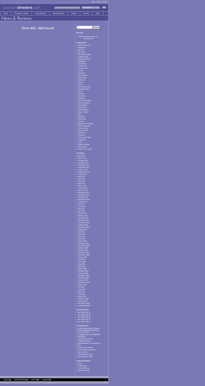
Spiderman (82, 133)
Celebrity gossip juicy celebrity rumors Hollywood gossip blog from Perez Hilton (88, 330)
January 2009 (83, 250)
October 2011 (83, 197)
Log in (80, 363)
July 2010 (81, 232)
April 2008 (81, 266)
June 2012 (82, 179)
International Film (84, 87)
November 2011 (84, 195)
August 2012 (82, 174)
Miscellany (82, 96)
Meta (80, 91)
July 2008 (81, 259)
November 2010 (84, 223)
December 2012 (84, 165)
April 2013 (81, 156)
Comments (84, 368)
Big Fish (81, 50)
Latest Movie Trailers (85, 347)
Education (81, 73)
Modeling (81, 98)
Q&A (79, 114)
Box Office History (84, 54)
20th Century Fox (84, 45)
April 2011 (81, 211)
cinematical (82, 64)
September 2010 (84, 227)
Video (80, 142)
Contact (105, 2)
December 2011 (84, 193)
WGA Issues (82, 147)
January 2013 (83, 163)
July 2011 (81, 204)
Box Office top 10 (84, 312)
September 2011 (84, 200)
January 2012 (83, 190)
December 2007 (84, 276)
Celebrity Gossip (84, 59)
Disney (80, 71)
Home (6, 13)
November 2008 (84, 255)
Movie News (82, 107)
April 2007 (81, 294)
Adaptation (82, 48)
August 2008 (82, 257)
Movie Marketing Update (87, 350)
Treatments (82, 140)
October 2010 (83, 225)
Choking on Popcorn (85, 339)
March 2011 (82, 213)
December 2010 (84, 220)
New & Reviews (59, 13)
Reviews (81, 121)
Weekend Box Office (85, 357)
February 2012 (83, 188)
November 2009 (84, 246)
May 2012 (81, 181)
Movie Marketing (84, 103)
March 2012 (82, 186)
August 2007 (82, 285)
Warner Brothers (84, 144)
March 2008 (82, 269)
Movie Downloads (84, 101)
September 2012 (84, 172)
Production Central (22, 13)
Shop (98, 13)
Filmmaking (82, 78)
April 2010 (81, 239)
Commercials (82, 68)
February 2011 (83, 216)
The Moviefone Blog (85, 354)
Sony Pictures (83, 131)
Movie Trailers (83, 112)
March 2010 (82, 241)
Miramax (81, 94)
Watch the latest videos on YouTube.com (88, 37)
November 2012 (84, 167)
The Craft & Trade (84, 137)
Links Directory (40, 13)
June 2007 (82, 289)
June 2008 (82, 262)
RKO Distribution (84, 126)
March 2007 (82, 296)
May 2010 (81, 236)
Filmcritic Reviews (84, 341)
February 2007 (83, 299)
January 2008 (83, 273)
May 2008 (81, 264)
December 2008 (84, 253)
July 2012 (81, 176)
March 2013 (82, 158)
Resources (82, 119)
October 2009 (83, 248)
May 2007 (81, 292)
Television (81, 135)
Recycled (81, 117)
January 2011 (83, 218)
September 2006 (84, 306)
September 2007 (84, 283)
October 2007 (83, 280)
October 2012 (83, 170)
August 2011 (82, 202)
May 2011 (81, 209)
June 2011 (82, 206)
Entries (82, 366)
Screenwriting (83, 128)
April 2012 (81, 183)
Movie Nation (82, 105)
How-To (81, 84)
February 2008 (83, 271)
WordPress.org (83, 370)
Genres (80, 82)
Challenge (81, 61)
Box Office (81, 52)
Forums (86, 13)
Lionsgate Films (83, 89)
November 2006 (84, 303)
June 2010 (82, 234)
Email (99, 2)
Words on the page (85, 149)
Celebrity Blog (83, 57)
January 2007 (83, 301)
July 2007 (81, 287)
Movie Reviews (83, 110)
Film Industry (82, 75)
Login (93, 2)
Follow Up (81, 80)
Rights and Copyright (85, 124)
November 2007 (84, 278)
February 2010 (83, 243)
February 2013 (83, 160)
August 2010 (82, 229)
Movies (73, 13)
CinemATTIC (82, 66)
